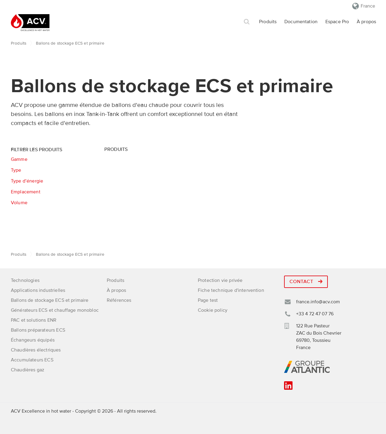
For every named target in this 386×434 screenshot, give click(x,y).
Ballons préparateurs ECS (38, 330)
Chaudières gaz (27, 370)
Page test (208, 300)
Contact (306, 282)
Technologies (25, 280)
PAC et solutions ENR (33, 320)
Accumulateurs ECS (32, 360)
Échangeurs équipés (33, 340)
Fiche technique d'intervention (231, 290)
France (368, 6)
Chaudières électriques (36, 350)
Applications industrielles (38, 290)
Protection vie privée (220, 280)
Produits (268, 22)
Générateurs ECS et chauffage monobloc (55, 310)
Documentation (301, 22)
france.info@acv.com (318, 302)
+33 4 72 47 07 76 (315, 314)
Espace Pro (337, 22)
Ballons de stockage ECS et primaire (50, 300)
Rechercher (246, 21)
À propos (366, 22)
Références (119, 300)
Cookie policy (212, 310)
